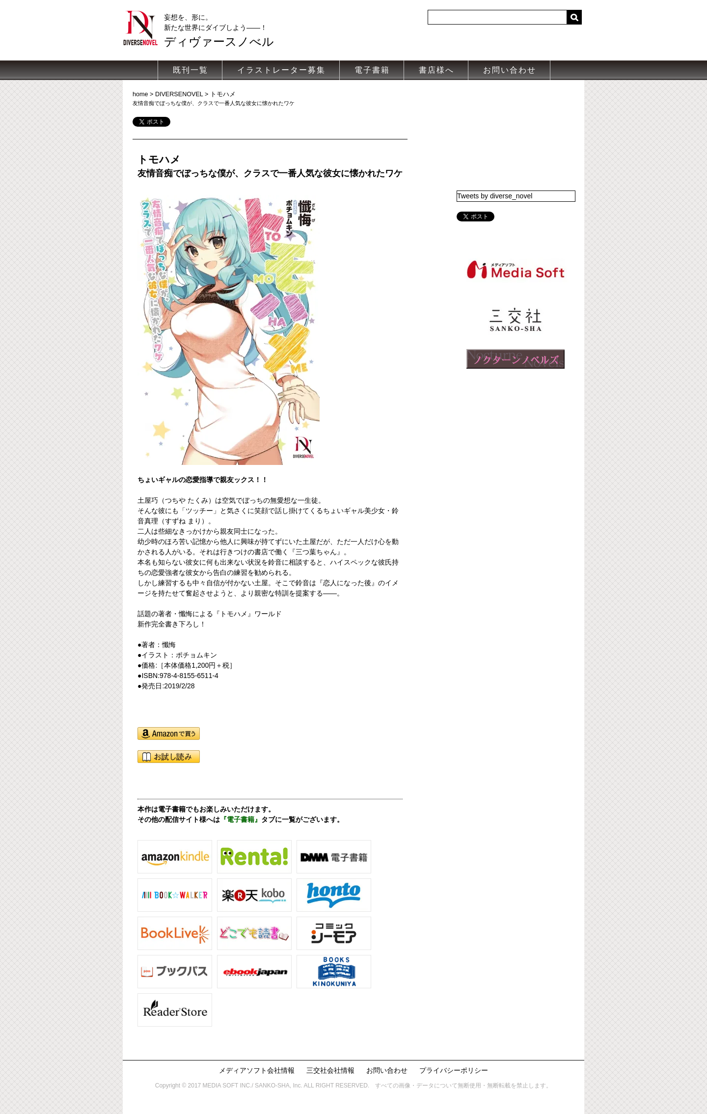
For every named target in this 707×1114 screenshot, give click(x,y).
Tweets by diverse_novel (494, 196)
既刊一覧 (190, 70)
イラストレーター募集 (281, 70)
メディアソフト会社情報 (257, 1070)
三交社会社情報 (330, 1070)
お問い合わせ (509, 70)
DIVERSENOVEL (179, 94)
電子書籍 (372, 70)
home (140, 94)
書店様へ (436, 70)
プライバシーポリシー (453, 1070)
